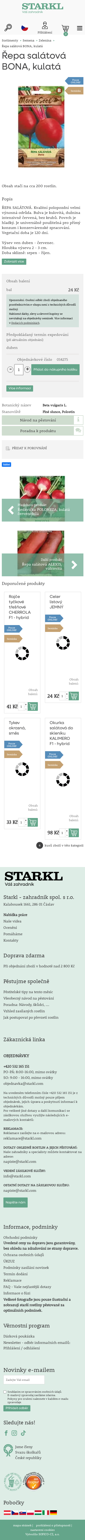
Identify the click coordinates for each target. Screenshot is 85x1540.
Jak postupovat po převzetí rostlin (30, 1017)
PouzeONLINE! (76, 80)
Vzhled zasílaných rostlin (24, 1010)
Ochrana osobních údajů (23, 1254)
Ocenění (10, 927)
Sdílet (6, 464)
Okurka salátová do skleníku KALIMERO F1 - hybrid (61, 733)
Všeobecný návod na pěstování (28, 998)
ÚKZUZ (9, 1261)
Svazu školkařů (28, 1452)
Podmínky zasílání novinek (26, 1267)
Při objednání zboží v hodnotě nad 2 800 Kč (39, 965)
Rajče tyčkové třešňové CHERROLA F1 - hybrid (20, 607)
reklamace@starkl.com (22, 1138)
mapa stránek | (23, 1525)
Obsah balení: (33, 692)
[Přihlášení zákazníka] (45, 28)
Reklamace (12, 1280)
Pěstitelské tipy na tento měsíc (28, 991)
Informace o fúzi (16, 1293)
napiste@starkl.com (19, 1161)
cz (24, 27)
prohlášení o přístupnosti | (54, 1525)
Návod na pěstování (38, 420)
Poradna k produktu (38, 430)
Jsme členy (24, 1446)
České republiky (28, 1457)
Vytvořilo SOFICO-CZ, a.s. (42, 1534)
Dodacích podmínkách (25, 323)
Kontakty (10, 940)
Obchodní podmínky (40, 1243)
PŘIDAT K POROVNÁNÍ (29, 448)
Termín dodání (15, 1273)
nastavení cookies (42, 1530)
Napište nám (15, 1202)
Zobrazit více (14, 261)
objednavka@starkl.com (23, 1083)
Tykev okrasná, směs (17, 728)
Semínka (76, 90)
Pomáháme (12, 933)
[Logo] (42, 9)
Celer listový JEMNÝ (56, 602)
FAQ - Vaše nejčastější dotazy (27, 1286)
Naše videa (12, 921)
